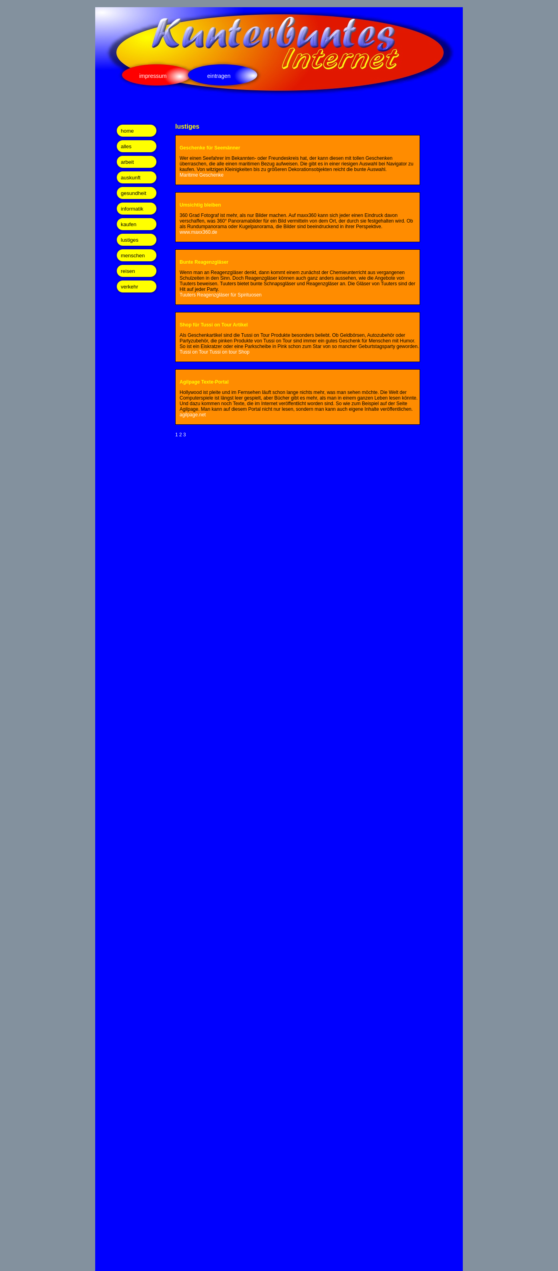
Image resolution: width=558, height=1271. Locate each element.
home (127, 131)
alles (126, 146)
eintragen (218, 76)
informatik (132, 209)
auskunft (130, 178)
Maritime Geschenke (202, 175)
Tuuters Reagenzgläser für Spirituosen (221, 295)
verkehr (129, 287)
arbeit (127, 162)
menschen (133, 256)
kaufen (128, 224)
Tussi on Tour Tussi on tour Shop (215, 352)
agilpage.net (193, 415)
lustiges (129, 240)
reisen (128, 271)
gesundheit (133, 193)
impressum (152, 76)
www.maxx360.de (198, 232)
